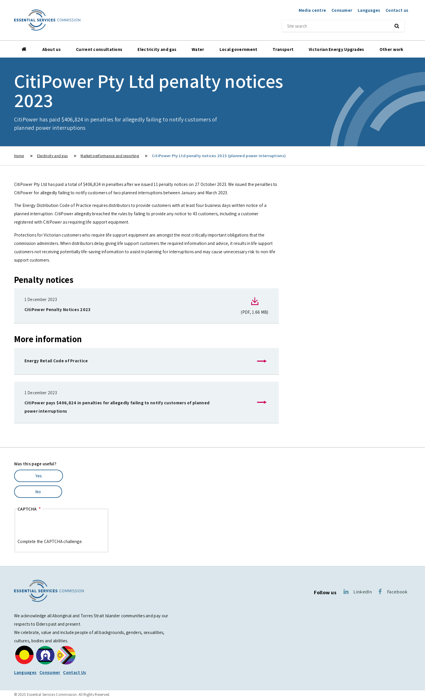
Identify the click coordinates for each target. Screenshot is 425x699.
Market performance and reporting (110, 155)
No (38, 491)
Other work (391, 49)
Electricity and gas (157, 49)
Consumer (341, 10)
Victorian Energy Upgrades (336, 49)
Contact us (397, 10)
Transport (283, 49)
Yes (38, 476)
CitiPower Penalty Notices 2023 (57, 309)
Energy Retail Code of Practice (56, 360)
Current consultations (99, 49)
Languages (369, 10)
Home (24, 49)
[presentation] (61, 526)
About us (51, 49)
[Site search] (334, 26)
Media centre (312, 10)
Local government (239, 49)
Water (198, 49)
